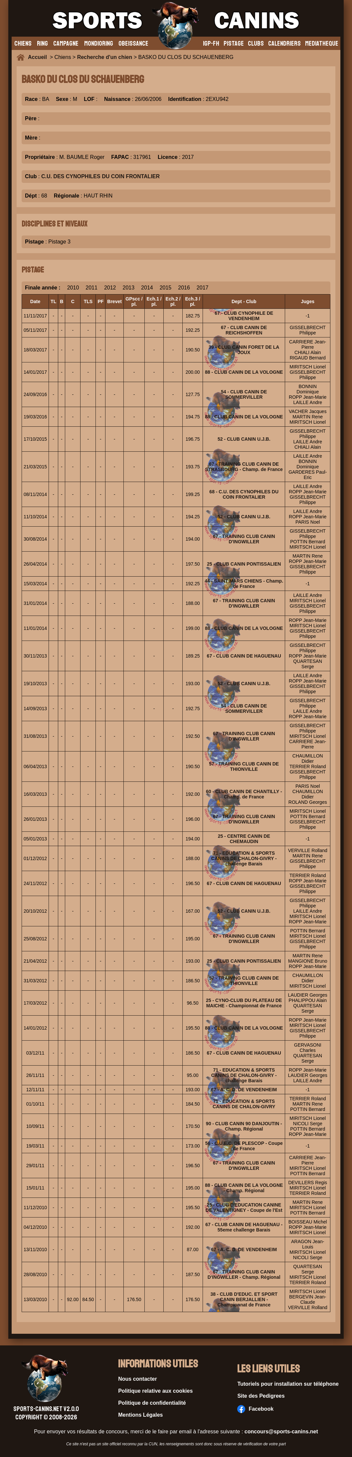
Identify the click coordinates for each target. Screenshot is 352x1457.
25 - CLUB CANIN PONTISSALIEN (244, 564)
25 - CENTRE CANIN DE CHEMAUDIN (244, 838)
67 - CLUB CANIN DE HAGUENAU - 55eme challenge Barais (243, 1227)
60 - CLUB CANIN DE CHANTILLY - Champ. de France (244, 794)
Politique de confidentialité (152, 1403)
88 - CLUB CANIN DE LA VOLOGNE (244, 372)
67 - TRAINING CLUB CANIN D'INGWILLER (244, 539)
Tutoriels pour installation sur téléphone (288, 1384)
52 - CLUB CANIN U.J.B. (244, 439)
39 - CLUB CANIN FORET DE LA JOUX (244, 349)
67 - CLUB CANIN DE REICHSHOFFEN (244, 330)
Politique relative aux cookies (155, 1391)
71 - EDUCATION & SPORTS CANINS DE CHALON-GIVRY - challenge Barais (244, 858)
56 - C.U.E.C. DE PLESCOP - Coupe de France (244, 1146)
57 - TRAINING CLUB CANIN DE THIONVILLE (244, 766)
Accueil (39, 57)
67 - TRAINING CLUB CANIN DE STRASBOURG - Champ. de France (244, 466)
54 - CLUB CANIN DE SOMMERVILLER (244, 394)
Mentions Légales (140, 1415)
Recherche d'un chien (104, 57)
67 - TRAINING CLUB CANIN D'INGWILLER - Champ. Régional (244, 1274)
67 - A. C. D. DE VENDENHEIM (244, 1089)
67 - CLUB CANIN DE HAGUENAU (244, 656)
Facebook (255, 1409)
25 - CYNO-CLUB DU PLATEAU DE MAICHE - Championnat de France (244, 1003)
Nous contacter (137, 1379)
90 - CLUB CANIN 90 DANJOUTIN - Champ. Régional (244, 1126)
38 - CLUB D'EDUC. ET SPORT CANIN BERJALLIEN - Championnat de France (243, 1299)
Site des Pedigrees (260, 1396)
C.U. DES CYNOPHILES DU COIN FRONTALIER (100, 176)
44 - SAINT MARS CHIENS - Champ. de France (244, 583)
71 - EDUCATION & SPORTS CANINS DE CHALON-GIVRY (244, 1104)
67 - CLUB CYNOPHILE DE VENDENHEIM (244, 315)
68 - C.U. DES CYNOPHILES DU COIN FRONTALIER (243, 494)
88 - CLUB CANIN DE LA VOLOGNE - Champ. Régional (244, 1188)
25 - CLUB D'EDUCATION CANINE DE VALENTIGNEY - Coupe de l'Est (244, 1207)
